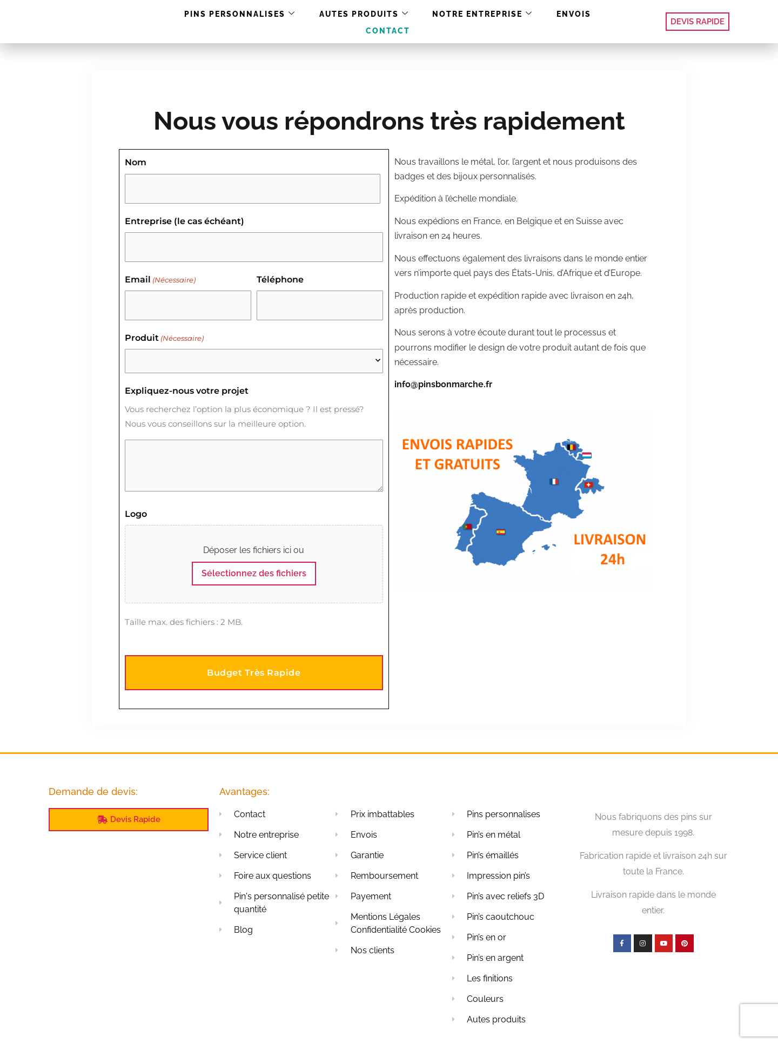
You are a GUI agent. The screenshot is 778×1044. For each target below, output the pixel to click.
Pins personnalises (222, 21)
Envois (532, 21)
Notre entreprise (448, 21)
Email (160, 272)
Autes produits (337, 21)
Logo (136, 502)
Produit (164, 327)
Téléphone (280, 272)
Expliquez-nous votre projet (187, 380)
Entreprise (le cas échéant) (184, 217)
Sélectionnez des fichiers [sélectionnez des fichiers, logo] (254, 562)
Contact (585, 21)
